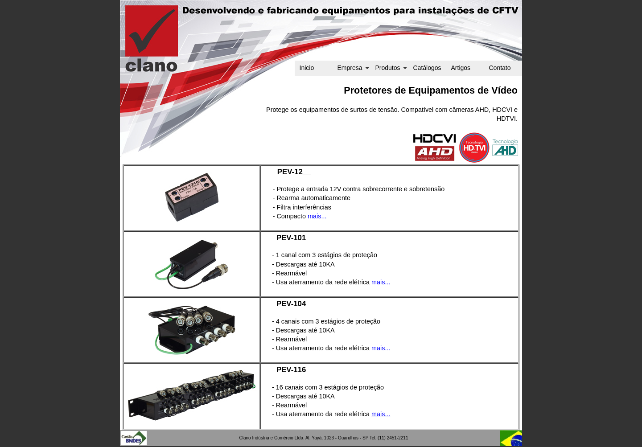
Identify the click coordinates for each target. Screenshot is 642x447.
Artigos (461, 67)
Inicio (307, 67)
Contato (500, 67)
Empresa (349, 67)
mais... (317, 216)
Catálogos (427, 67)
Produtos (387, 67)
